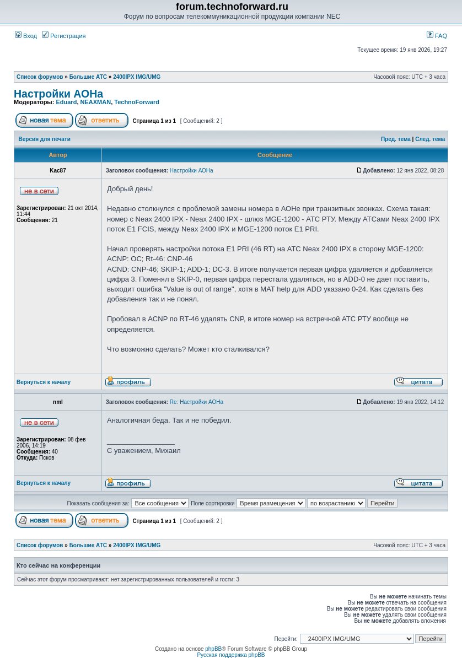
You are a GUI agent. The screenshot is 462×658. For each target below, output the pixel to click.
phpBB (213, 649)
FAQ (437, 36)
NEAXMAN (95, 102)
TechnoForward (136, 102)
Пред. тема (396, 139)
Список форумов (40, 77)
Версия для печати (45, 139)
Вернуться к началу (44, 382)
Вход (26, 36)
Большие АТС (88, 77)
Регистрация (63, 36)
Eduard (66, 102)
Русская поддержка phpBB (231, 655)
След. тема (430, 139)
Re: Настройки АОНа (196, 402)
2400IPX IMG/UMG (136, 77)
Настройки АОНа (58, 94)
